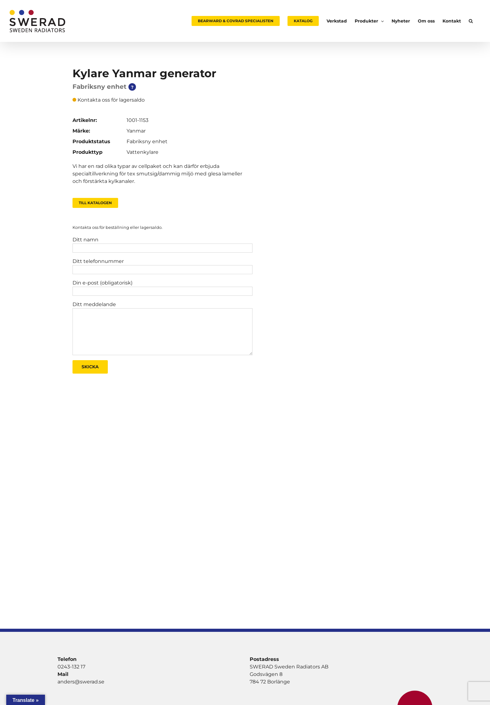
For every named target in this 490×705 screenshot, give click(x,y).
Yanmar (136, 131)
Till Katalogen (95, 202)
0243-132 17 (71, 667)
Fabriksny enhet (147, 141)
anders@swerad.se (81, 682)
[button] (471, 21)
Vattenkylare (142, 152)
